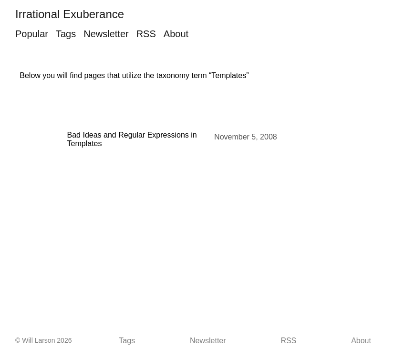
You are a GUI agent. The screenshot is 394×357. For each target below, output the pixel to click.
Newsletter (105, 34)
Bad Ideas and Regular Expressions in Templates (132, 139)
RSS (146, 34)
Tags (66, 34)
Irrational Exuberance (69, 14)
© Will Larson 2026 (43, 340)
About (176, 34)
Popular (31, 34)
